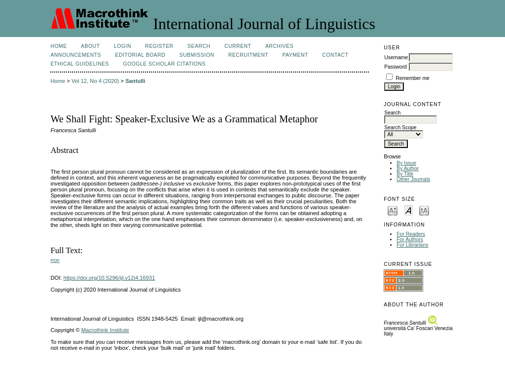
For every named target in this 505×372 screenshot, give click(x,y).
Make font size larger (424, 210)
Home (58, 46)
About (90, 46)
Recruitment (248, 55)
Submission (197, 55)
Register (159, 46)
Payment (295, 55)
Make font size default (408, 210)
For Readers (411, 234)
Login (122, 46)
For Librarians (412, 245)
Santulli (135, 81)
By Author (408, 168)
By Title (405, 174)
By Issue (406, 163)
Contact (335, 55)
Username (396, 57)
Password (395, 67)
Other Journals (413, 179)
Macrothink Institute (105, 330)
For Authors (410, 239)
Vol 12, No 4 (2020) (95, 81)
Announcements (75, 55)
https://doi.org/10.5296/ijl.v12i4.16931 (109, 278)
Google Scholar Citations (164, 64)
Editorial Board (140, 55)
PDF (55, 260)
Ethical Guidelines (79, 64)
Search (198, 46)
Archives (279, 46)
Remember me (413, 78)
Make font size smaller (392, 210)
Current (237, 46)
